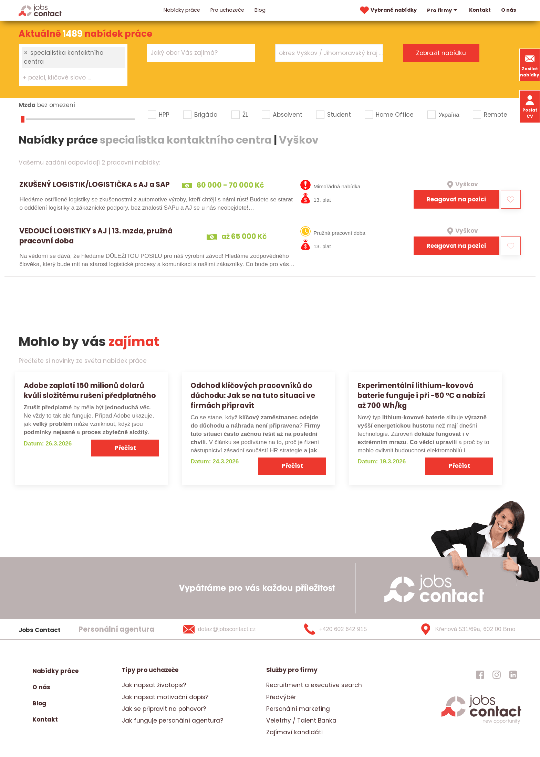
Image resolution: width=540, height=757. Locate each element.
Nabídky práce (182, 10)
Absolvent (287, 115)
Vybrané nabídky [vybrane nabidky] (387, 10)
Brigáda (206, 115)
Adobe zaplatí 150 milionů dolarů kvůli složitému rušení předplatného (90, 390)
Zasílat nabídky (529, 65)
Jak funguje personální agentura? (172, 720)
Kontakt (480, 10)
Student (339, 115)
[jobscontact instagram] (496, 674)
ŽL (245, 115)
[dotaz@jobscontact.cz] (228, 629)
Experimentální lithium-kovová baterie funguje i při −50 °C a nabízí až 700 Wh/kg (421, 395)
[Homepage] (40, 10)
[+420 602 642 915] (346, 629)
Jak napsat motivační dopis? (165, 697)
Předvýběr (281, 697)
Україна (448, 115)
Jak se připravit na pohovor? (164, 709)
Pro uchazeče (227, 10)
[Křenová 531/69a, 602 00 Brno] (465, 629)
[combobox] (73, 65)
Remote (495, 115)
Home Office (395, 115)
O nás (508, 10)
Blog (260, 10)
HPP (164, 115)
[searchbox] (69, 77)
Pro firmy (443, 10)
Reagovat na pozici (456, 199)
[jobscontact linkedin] (513, 674)
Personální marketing (298, 709)
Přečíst (125, 448)
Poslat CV (529, 106)
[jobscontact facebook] (480, 674)
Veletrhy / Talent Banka (301, 720)
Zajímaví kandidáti (294, 732)
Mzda (27, 105)
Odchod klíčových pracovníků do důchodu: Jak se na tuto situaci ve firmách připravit (252, 395)
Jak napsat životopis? (154, 685)
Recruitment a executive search (314, 685)
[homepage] (481, 723)
